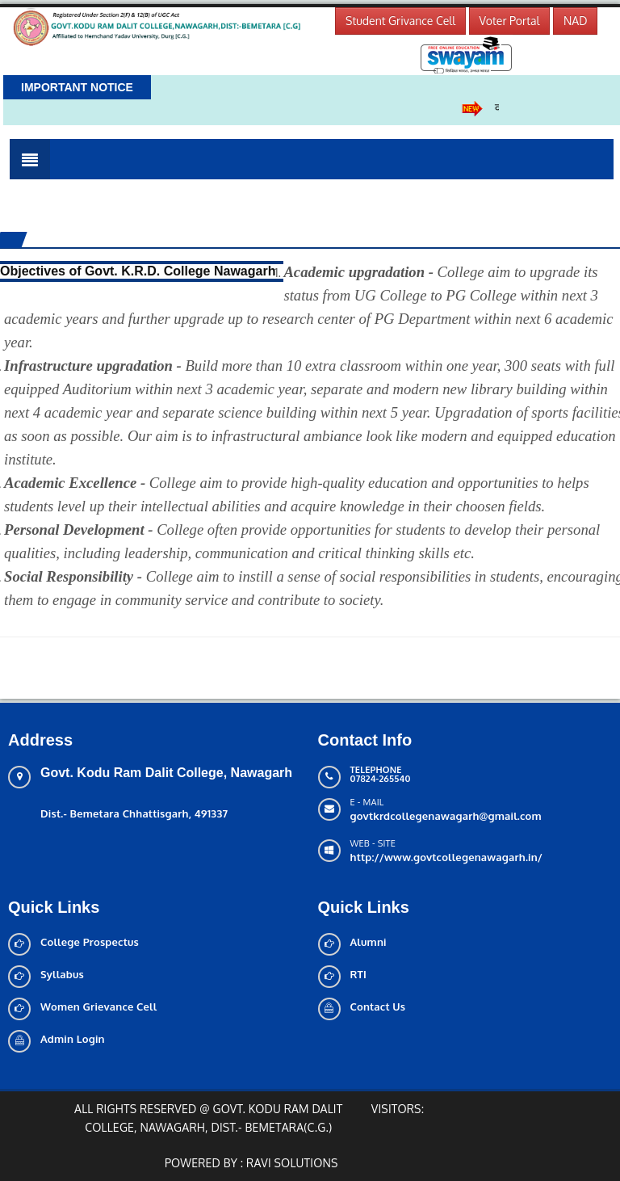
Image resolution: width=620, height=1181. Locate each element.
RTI (358, 974)
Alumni (368, 941)
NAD (575, 20)
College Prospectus (89, 941)
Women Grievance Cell (98, 1006)
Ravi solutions (292, 1163)
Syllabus (62, 974)
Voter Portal (510, 20)
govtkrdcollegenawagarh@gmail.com (446, 815)
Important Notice (77, 87)
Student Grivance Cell (400, 20)
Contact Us (378, 1006)
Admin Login (72, 1038)
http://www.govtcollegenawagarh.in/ (446, 857)
